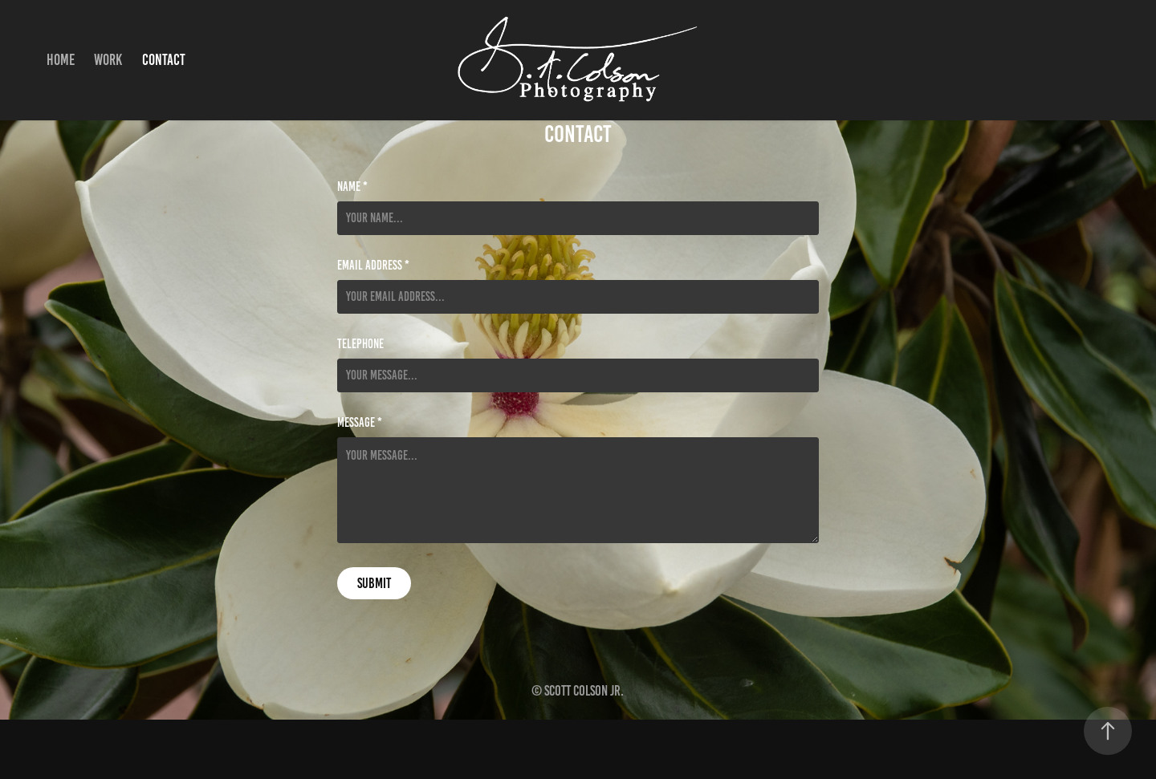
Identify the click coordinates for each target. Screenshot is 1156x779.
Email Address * (373, 265)
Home (61, 59)
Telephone (360, 344)
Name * (352, 187)
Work (108, 59)
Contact (163, 59)
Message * (359, 422)
